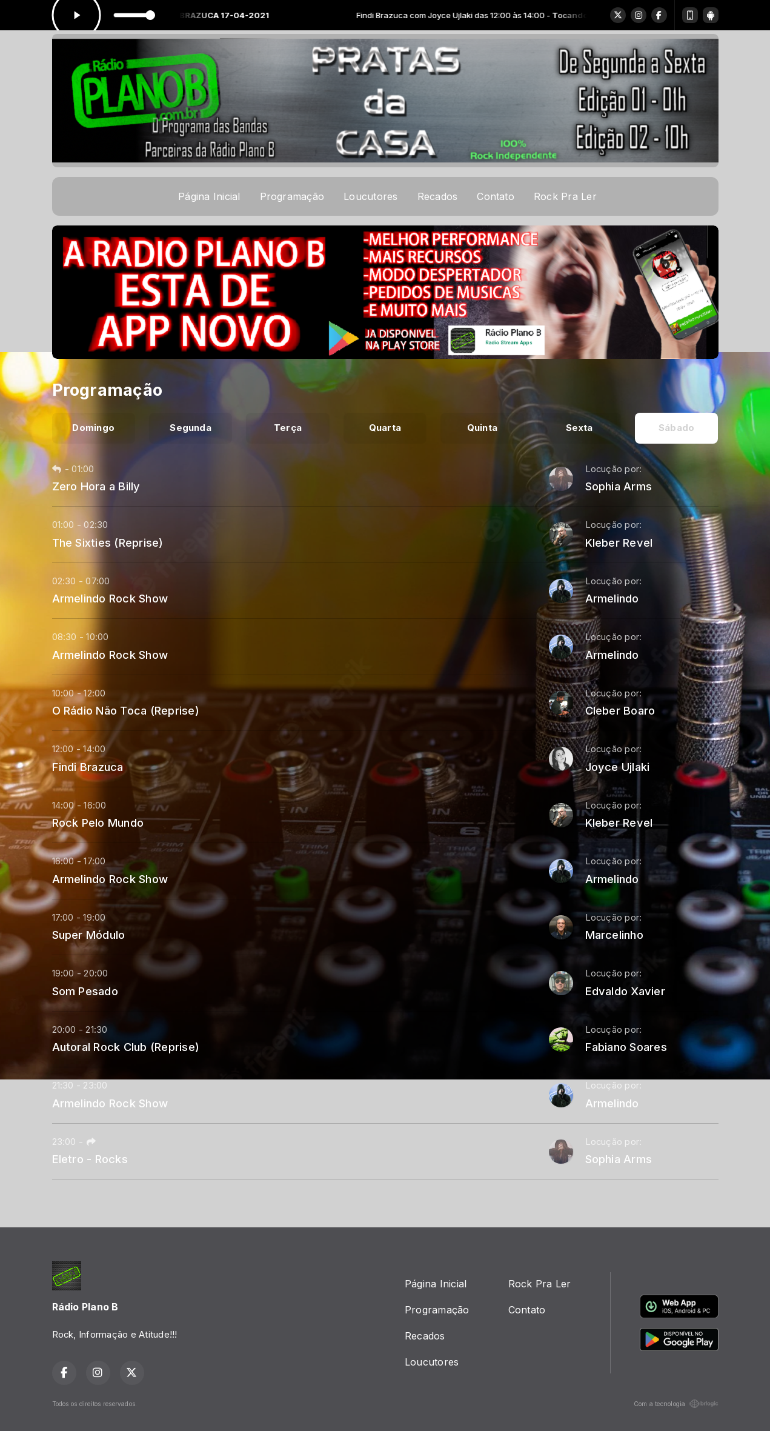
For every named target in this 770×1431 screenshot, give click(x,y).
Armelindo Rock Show (110, 598)
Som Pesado (85, 991)
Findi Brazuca (88, 766)
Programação (292, 196)
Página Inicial (209, 196)
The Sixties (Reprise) (108, 542)
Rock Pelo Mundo (98, 822)
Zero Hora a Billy (96, 486)
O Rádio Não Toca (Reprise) (125, 710)
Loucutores (370, 196)
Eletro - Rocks (90, 1159)
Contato (495, 196)
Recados (437, 196)
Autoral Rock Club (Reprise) (125, 1046)
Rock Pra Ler (565, 196)
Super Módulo (88, 934)
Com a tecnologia (676, 1403)
